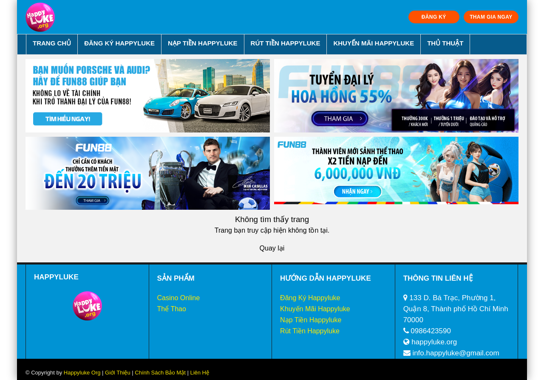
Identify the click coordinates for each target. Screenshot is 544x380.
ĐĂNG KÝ (434, 17)
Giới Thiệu (117, 372)
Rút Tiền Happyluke (285, 43)
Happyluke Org (82, 372)
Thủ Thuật (445, 43)
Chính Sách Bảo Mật (160, 372)
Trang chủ (52, 43)
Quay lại (272, 248)
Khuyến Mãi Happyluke (373, 43)
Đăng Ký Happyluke (119, 43)
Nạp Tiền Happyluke (203, 43)
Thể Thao (171, 308)
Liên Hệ (199, 372)
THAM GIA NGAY (491, 17)
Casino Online (178, 297)
